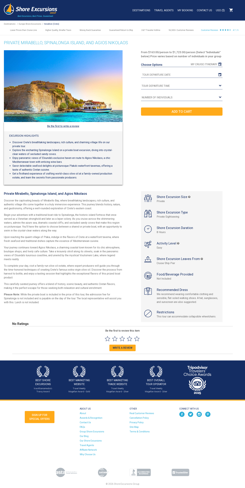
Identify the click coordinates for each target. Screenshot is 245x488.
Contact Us (204, 10)
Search (239, 10)
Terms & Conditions (140, 431)
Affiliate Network (88, 450)
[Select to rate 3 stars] (122, 338)
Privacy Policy (137, 422)
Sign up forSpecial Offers (39, 416)
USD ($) (220, 10)
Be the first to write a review (63, 126)
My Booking (185, 10)
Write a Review (122, 347)
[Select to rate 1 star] (107, 338)
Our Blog (84, 436)
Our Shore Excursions (91, 440)
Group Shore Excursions (92, 431)
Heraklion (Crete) (51, 24)
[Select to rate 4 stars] (129, 338)
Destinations (141, 10)
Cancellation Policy (139, 418)
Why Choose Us (88, 454)
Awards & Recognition (91, 418)
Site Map (134, 427)
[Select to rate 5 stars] (137, 338)
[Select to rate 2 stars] (114, 338)
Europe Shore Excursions (30, 24)
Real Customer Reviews (142, 413)
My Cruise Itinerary (204, 64)
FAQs (82, 427)
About (83, 413)
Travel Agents (164, 10)
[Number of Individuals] (182, 97)
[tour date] (182, 75)
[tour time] (182, 86)
